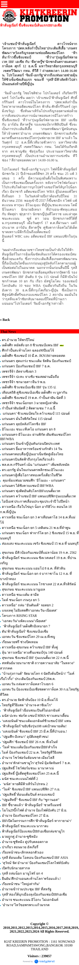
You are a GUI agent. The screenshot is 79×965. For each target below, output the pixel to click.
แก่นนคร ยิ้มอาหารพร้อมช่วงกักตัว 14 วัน (32, 449)
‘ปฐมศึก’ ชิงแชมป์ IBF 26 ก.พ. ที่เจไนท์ (30, 742)
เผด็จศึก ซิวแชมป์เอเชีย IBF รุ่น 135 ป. (29, 387)
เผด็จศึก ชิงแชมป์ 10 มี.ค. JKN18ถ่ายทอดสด (33, 355)
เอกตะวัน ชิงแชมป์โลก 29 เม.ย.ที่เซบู (28, 636)
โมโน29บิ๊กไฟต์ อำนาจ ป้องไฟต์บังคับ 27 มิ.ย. (34, 810)
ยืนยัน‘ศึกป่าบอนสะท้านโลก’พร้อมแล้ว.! (31, 878)
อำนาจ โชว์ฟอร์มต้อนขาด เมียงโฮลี (28, 757)
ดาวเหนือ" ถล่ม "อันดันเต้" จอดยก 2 (28, 605)
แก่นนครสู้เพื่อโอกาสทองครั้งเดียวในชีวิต (32, 475)
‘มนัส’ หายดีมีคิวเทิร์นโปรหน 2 (25, 784)
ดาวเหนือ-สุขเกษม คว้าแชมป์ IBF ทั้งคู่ (30, 647)
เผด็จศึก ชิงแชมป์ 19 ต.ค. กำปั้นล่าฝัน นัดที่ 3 (34, 398)
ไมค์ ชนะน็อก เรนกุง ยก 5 (20, 600)
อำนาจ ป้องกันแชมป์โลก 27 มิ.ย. (25, 815)
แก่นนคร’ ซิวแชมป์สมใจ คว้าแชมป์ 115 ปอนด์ (36, 413)
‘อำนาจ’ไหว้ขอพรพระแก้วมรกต (26, 905)
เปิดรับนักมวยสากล (16, 868)
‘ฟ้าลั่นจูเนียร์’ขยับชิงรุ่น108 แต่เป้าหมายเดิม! (34, 726)
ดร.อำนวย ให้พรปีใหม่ (18, 340)
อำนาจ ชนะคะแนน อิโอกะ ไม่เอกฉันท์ (30, 899)
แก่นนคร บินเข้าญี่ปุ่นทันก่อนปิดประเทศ (31, 443)
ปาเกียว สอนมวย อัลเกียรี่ (20, 847)
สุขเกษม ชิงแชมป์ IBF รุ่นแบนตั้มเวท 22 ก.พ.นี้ (36, 658)
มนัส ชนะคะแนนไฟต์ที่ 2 (20, 778)
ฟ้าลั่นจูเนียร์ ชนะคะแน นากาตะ (25, 826)
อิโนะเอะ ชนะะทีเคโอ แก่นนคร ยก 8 (28, 429)
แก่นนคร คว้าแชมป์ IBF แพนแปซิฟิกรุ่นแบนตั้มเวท (39, 496)
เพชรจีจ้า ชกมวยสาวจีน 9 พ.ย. (24, 382)
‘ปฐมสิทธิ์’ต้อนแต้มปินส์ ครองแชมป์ (28, 794)
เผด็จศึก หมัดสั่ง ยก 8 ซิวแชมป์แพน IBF (30, 345)
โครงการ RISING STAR (19, 615)
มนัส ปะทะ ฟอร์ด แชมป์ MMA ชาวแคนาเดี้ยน (35, 715)
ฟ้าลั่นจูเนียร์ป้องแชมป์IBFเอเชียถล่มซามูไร (33, 831)
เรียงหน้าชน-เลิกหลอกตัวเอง (22, 852)
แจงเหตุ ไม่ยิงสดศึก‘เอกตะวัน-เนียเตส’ (30, 610)
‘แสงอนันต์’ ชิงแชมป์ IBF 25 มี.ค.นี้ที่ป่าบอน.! (34, 731)
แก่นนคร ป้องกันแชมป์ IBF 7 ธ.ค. (26, 366)
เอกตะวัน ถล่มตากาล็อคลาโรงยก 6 (27, 684)
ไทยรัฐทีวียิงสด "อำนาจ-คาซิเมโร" (27, 705)
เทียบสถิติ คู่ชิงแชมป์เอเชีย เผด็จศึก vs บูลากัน (34, 392)
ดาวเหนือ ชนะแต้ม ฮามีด (20, 594)
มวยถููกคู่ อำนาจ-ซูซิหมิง (19, 836)
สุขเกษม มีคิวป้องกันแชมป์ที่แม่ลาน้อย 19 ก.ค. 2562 (39, 552)
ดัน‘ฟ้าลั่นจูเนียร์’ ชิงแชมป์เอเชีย (25, 631)
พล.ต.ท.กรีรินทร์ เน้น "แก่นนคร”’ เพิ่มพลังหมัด (35, 464)
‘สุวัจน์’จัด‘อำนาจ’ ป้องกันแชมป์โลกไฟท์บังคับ (35, 863)
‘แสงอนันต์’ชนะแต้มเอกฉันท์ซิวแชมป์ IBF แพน (36, 721)
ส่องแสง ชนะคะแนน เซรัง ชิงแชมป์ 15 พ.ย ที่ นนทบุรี (40, 543)
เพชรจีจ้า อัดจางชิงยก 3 (19, 371)
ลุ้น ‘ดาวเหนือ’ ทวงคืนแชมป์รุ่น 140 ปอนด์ (32, 652)
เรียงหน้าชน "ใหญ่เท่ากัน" (21, 884)
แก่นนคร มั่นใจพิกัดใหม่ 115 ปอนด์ (27, 419)
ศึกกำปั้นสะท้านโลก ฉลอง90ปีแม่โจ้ (28, 350)
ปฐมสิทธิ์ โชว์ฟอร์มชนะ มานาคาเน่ (28, 768)
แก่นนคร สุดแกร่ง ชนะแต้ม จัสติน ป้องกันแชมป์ (36, 361)
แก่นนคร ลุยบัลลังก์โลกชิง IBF (24, 424)
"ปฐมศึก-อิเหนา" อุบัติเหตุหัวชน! (26, 736)
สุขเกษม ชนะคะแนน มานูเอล (23, 589)
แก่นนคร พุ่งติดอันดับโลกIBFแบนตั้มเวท (31, 491)
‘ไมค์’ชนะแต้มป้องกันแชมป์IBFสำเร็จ (29, 747)
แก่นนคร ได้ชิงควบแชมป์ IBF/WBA (28, 485)
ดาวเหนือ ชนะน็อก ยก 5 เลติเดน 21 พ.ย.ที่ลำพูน (36, 528)
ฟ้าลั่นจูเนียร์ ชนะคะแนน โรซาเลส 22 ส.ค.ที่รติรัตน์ (39, 584)
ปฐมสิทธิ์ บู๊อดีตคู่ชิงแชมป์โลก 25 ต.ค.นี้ (30, 773)
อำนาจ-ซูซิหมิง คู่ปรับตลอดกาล (25, 842)
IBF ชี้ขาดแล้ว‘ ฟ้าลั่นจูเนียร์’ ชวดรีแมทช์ (31, 805)
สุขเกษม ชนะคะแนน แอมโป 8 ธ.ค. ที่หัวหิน (33, 568)
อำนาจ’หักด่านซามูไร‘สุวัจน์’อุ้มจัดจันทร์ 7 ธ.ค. (36, 763)
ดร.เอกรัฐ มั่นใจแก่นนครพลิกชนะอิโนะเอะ (33, 470)
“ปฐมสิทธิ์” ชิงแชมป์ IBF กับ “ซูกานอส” (30, 800)
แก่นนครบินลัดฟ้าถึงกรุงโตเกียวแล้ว (28, 459)
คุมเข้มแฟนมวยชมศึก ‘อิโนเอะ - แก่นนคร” (34, 480)
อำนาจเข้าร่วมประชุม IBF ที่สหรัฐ (26, 889)
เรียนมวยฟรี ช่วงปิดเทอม (20, 642)
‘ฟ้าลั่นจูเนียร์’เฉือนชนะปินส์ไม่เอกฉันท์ (31, 710)
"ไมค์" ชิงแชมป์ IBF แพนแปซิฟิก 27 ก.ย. (31, 789)
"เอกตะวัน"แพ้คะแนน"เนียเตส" (24, 621)
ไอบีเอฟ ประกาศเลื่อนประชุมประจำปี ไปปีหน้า (35, 501)
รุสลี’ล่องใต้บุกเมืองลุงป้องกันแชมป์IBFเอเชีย (34, 894)
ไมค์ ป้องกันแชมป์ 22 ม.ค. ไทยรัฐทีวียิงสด (32, 752)
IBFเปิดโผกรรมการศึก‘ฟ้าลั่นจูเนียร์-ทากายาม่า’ (37, 821)
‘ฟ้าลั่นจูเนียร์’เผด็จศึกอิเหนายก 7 (26, 626)
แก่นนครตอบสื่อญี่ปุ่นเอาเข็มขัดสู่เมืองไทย (32, 454)
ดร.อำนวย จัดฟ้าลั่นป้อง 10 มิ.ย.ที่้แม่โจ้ (30, 700)
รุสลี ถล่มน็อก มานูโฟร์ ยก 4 (22, 873)
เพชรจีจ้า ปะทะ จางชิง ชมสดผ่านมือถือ (30, 376)
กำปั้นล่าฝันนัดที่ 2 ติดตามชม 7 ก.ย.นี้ (29, 408)
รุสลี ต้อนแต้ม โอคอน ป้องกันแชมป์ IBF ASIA (35, 857)
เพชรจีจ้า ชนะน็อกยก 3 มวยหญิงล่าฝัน (30, 403)
